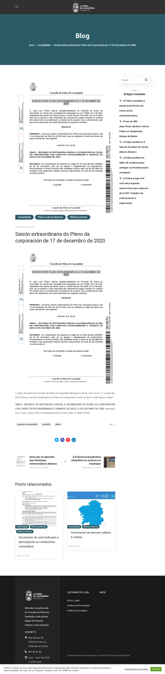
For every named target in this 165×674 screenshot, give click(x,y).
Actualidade (44, 45)
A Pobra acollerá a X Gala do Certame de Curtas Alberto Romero (133, 147)
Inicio (32, 45)
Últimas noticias (78, 217)
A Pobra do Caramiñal (27, 424)
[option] (39, 525)
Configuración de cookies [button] (136, 669)
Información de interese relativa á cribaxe (91, 535)
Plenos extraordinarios (50, 217)
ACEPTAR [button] (156, 669)
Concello (46, 424)
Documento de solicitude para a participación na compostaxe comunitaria (38, 542)
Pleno (58, 424)
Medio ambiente (38, 527)
